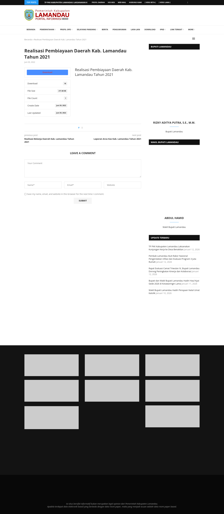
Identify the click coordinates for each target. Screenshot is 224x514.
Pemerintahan (47, 29)
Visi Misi (111, 2)
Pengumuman (119, 29)
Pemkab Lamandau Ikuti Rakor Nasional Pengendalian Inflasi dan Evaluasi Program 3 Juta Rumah (172, 258)
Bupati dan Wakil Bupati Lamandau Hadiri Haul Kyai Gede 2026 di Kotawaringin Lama (174, 282)
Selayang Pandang (86, 29)
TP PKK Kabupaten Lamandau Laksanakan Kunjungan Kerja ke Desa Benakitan (169, 248)
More (191, 29)
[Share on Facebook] (82, 127)
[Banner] (172, 416)
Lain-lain (135, 29)
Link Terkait (176, 29)
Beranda (31, 29)
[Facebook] (187, 2)
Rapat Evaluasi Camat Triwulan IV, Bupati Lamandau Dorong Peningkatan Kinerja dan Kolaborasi (174, 270)
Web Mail (122, 2)
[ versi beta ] (150, 2)
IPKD (162, 29)
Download (149, 29)
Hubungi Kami (135, 2)
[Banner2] (51, 391)
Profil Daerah (98, 2)
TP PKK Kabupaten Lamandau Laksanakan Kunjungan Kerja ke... (76, 2)
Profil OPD (65, 29)
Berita (105, 29)
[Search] (198, 38)
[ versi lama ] (165, 2)
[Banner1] (51, 365)
